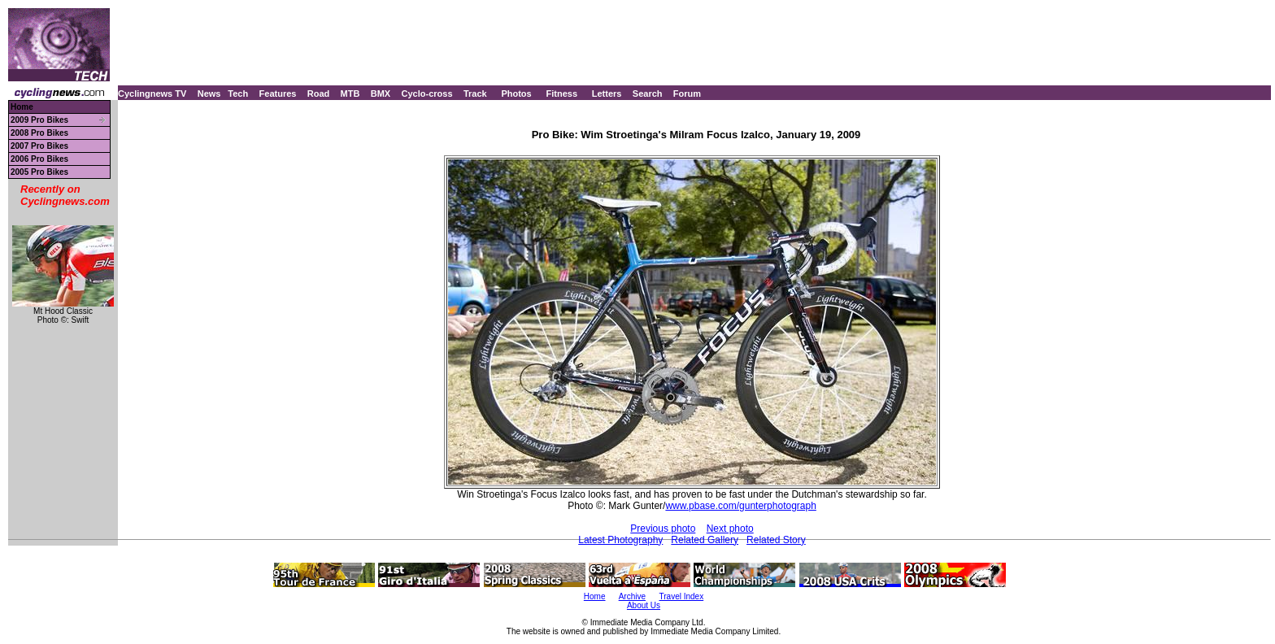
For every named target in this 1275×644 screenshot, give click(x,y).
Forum (687, 93)
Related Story (776, 540)
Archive (632, 596)
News (209, 93)
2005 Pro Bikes (39, 172)
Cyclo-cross (427, 93)
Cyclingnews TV (152, 93)
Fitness (561, 93)
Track (475, 93)
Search (648, 93)
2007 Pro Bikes (39, 145)
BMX (380, 93)
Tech (238, 93)
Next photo (730, 528)
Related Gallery (704, 540)
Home (22, 106)
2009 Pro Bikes (39, 119)
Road (318, 93)
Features (278, 93)
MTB (350, 93)
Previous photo (662, 528)
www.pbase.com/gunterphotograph (740, 505)
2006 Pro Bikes (39, 158)
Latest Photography (620, 540)
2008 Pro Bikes (39, 132)
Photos (516, 93)
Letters (607, 93)
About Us (643, 605)
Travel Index (681, 596)
